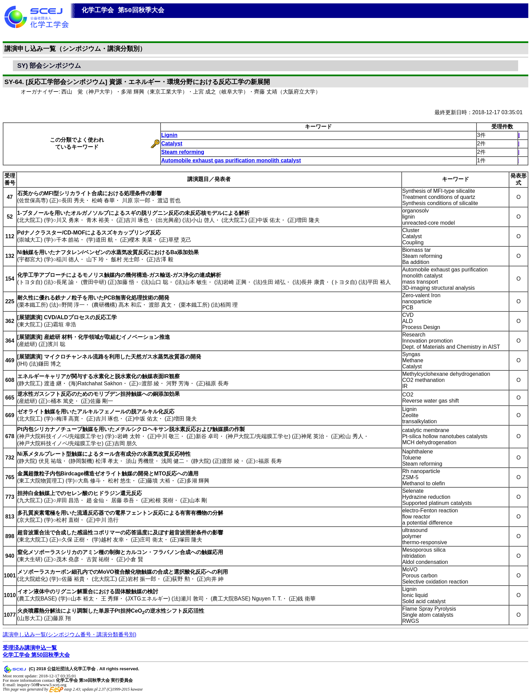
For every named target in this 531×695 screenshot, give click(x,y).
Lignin (169, 135)
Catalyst (171, 143)
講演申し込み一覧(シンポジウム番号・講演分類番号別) (69, 634)
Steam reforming (182, 152)
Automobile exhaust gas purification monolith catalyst (231, 160)
